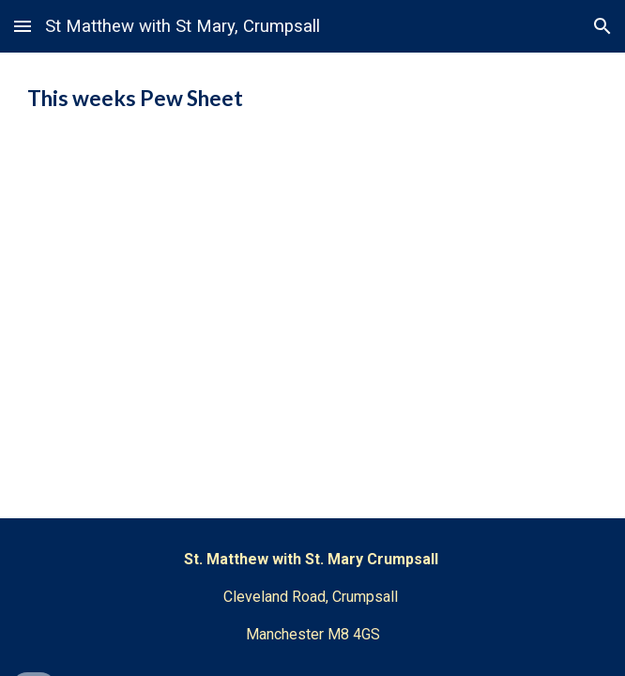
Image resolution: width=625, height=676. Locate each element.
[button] (22, 26)
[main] (312, 98)
